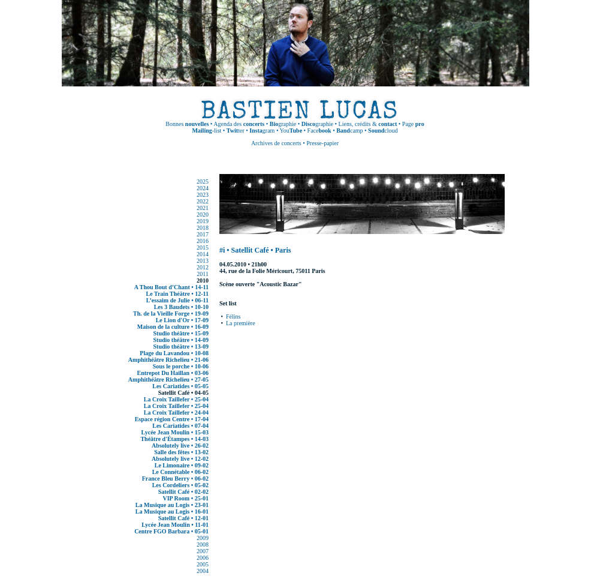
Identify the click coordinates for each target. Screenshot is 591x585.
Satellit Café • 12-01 (183, 518)
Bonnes (187, 124)
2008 (203, 544)
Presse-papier (322, 143)
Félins (233, 316)
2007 (203, 551)
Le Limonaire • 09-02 (182, 465)
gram (262, 130)
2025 (203, 181)
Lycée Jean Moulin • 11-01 (175, 524)
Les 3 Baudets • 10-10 (181, 307)
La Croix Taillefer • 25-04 (176, 399)
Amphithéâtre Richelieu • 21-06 (168, 359)
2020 (203, 214)
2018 (203, 227)
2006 (203, 557)
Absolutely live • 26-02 (180, 445)
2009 (203, 538)
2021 (203, 208)
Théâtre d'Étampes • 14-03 (174, 439)
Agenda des (238, 124)
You (291, 130)
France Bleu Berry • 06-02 (175, 478)
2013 (203, 260)
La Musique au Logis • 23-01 (172, 505)
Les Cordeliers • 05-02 (180, 485)
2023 (203, 194)
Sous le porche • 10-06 (181, 366)
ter (236, 130)
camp (349, 130)
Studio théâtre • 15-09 (181, 333)
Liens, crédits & (368, 124)
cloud (382, 130)
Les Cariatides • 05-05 (180, 386)
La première (240, 323)
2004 (203, 571)
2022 (203, 201)
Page (413, 124)
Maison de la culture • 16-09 (173, 326)
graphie (283, 124)
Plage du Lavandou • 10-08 (174, 353)
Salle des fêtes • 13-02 (181, 452)
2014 (203, 254)
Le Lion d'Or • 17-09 (182, 320)
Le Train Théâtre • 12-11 (177, 293)
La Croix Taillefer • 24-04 (176, 412)
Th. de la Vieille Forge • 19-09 (171, 313)
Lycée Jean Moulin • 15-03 (175, 432)
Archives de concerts (276, 143)
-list (206, 130)
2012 (203, 267)
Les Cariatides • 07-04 (180, 425)
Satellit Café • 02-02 (183, 491)
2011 (203, 274)
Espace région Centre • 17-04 (172, 419)
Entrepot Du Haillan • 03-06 (173, 373)
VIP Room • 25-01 (185, 498)
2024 (203, 188)
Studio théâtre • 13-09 (181, 346)
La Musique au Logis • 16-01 (172, 511)
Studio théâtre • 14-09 (181, 340)
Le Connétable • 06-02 (180, 472)
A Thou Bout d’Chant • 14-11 (171, 287)
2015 (203, 247)
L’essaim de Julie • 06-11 (177, 300)
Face (319, 130)
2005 (203, 564)
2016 (203, 241)
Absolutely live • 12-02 (180, 458)
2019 (203, 221)
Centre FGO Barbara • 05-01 (171, 531)
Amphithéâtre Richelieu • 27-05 (168, 379)
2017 (203, 234)
